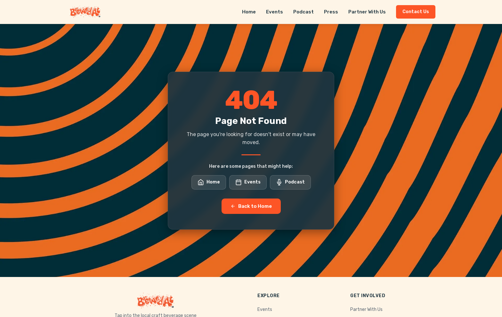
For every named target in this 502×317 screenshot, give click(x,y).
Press (331, 12)
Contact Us (415, 11)
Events (274, 12)
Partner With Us (367, 12)
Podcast (303, 12)
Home (249, 12)
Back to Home (251, 206)
